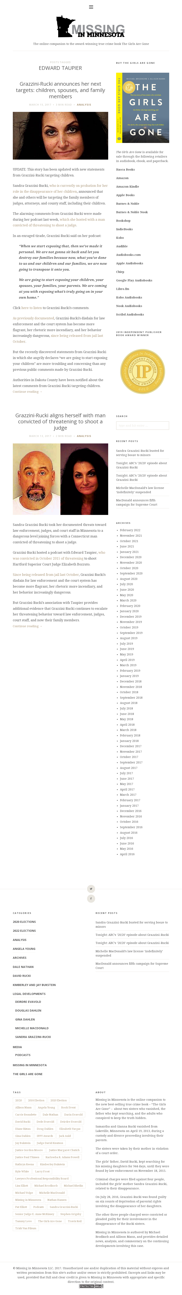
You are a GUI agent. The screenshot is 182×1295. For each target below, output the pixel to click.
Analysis (84, 104)
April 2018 (127, 724)
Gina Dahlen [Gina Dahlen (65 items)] (23, 1135)
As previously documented (33, 318)
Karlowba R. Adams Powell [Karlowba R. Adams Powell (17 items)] (62, 1157)
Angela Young (24, 949)
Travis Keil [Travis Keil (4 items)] (75, 1221)
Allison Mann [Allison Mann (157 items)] (23, 1107)
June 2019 (127, 649)
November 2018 (131, 687)
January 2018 (129, 741)
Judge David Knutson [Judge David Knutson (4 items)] (50, 1143)
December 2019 (131, 616)
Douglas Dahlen (28, 1010)
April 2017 (127, 789)
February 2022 (130, 530)
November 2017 (131, 751)
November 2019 (131, 622)
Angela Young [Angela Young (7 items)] (46, 1107)
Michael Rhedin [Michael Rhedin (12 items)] (73, 1185)
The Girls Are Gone (28, 1074)
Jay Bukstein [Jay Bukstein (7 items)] (23, 1143)
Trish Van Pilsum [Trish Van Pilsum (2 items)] (25, 1228)
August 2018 (128, 703)
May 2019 (126, 654)
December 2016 (131, 811)
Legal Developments (29, 994)
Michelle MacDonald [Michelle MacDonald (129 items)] (52, 1192)
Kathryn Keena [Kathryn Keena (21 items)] (24, 1164)
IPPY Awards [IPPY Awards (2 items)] (45, 1135)
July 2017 (126, 773)
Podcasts (23, 1055)
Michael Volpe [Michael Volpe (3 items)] (24, 1192)
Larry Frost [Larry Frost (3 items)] (42, 1171)
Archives (19, 958)
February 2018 (130, 735)
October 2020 (129, 568)
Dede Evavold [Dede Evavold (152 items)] (45, 1121)
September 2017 (131, 762)
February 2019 (130, 670)
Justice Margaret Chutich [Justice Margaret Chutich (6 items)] (64, 1150)
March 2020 (128, 600)
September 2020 (131, 573)
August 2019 (128, 638)
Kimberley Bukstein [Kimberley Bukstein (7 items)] (52, 1164)
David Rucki (22, 976)
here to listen (31, 308)
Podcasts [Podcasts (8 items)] (38, 1207)
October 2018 (129, 692)
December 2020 (131, 557)
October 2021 (129, 541)
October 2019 (129, 627)
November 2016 (131, 816)
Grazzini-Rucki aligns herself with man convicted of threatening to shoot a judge (60, 421)
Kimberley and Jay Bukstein (34, 985)
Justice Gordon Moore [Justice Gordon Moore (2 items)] (29, 1150)
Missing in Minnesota (30, 1065)
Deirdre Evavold (28, 1002)
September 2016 (131, 827)
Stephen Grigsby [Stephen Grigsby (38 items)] (70, 1214)
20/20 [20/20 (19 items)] (18, 1100)
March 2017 (128, 794)
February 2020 (130, 606)
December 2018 (131, 681)
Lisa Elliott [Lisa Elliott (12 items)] (21, 1185)
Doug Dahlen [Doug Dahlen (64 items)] (45, 1128)
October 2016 (129, 821)
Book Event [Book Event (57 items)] (68, 1107)
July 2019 (126, 643)
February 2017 (130, 800)
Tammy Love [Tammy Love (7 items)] (23, 1221)
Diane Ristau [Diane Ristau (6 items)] (23, 1128)
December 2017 (131, 746)
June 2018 (127, 714)
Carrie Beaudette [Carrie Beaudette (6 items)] (25, 1114)
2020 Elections (24, 922)
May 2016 (126, 848)
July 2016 (126, 838)
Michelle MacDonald (32, 1028)
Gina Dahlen (25, 1019)
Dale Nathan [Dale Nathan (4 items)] (50, 1114)
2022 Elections (24, 931)
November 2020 (131, 562)
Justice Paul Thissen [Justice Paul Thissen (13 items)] (27, 1157)
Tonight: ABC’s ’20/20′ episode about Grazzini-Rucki (132, 934)
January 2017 (129, 805)
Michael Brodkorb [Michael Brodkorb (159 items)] (46, 1185)
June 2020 (127, 589)
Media (17, 1047)
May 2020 (126, 595)
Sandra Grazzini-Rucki (33, 1037)
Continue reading (28, 391)
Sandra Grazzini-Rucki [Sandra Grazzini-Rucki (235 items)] (64, 1207)
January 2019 (129, 676)
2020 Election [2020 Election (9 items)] (58, 1100)
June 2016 (127, 843)
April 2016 (127, 854)
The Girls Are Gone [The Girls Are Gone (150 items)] (50, 1221)
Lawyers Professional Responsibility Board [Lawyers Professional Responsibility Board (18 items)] (42, 1178)
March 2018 (128, 730)
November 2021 (131, 535)
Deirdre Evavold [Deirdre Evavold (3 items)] (70, 1121)
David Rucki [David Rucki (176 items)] (22, 1121)
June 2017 (127, 778)
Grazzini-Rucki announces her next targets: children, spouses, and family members (60, 90)
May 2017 (126, 784)
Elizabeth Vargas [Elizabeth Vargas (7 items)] (69, 1128)
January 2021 (129, 551)
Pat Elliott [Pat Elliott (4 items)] (21, 1207)
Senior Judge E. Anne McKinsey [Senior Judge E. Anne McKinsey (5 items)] (34, 1214)
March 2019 (128, 665)
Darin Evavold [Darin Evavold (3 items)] (73, 1114)
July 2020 (126, 584)
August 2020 (128, 578)
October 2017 (129, 757)
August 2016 (128, 832)
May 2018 (126, 719)
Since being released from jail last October (46, 575)
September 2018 (131, 697)
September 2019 (131, 633)
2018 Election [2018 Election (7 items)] (36, 1100)
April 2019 (127, 660)
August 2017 (128, 768)
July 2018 (126, 708)
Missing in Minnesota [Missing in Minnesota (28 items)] (28, 1199)
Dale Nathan (23, 967)
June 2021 (127, 546)
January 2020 (129, 611)
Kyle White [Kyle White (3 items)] (22, 1171)
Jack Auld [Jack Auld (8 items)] (65, 1135)
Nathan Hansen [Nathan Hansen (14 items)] (56, 1199)
